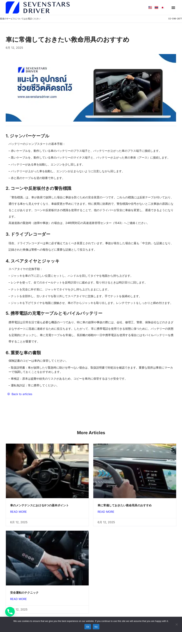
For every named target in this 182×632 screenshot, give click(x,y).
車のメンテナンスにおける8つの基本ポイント (39, 505)
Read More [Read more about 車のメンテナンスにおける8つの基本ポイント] (18, 511)
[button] (173, 7)
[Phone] (10, 612)
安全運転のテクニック (24, 592)
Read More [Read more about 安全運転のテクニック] (18, 599)
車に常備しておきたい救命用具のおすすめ (125, 505)
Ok (87, 626)
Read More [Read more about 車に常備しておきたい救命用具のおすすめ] (106, 511)
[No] (176, 624)
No (96, 626)
